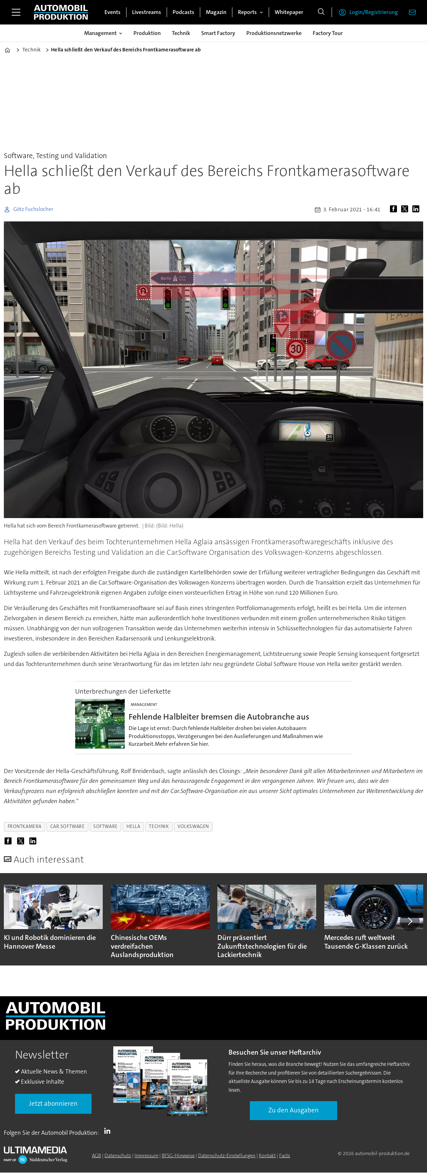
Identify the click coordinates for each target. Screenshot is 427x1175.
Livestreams (146, 12)
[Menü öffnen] (16, 12)
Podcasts (183, 12)
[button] (409, 921)
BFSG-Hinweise (178, 1155)
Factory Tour (328, 33)
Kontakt (267, 1155)
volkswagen (193, 826)
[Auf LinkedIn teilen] (417, 209)
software (105, 826)
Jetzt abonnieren (53, 1103)
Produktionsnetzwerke (274, 33)
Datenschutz (117, 1155)
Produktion (147, 33)
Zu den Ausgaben (293, 1110)
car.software (67, 826)
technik (159, 826)
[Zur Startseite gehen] (61, 12)
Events (112, 12)
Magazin (216, 12)
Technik (181, 33)
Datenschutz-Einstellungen (226, 1155)
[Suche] (321, 12)
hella (133, 826)
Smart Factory (218, 33)
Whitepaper (289, 12)
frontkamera (25, 826)
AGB (96, 1155)
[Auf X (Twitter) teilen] (406, 209)
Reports (247, 12)
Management (100, 33)
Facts (284, 1155)
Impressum (146, 1155)
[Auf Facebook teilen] (395, 209)
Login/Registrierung (373, 12)
